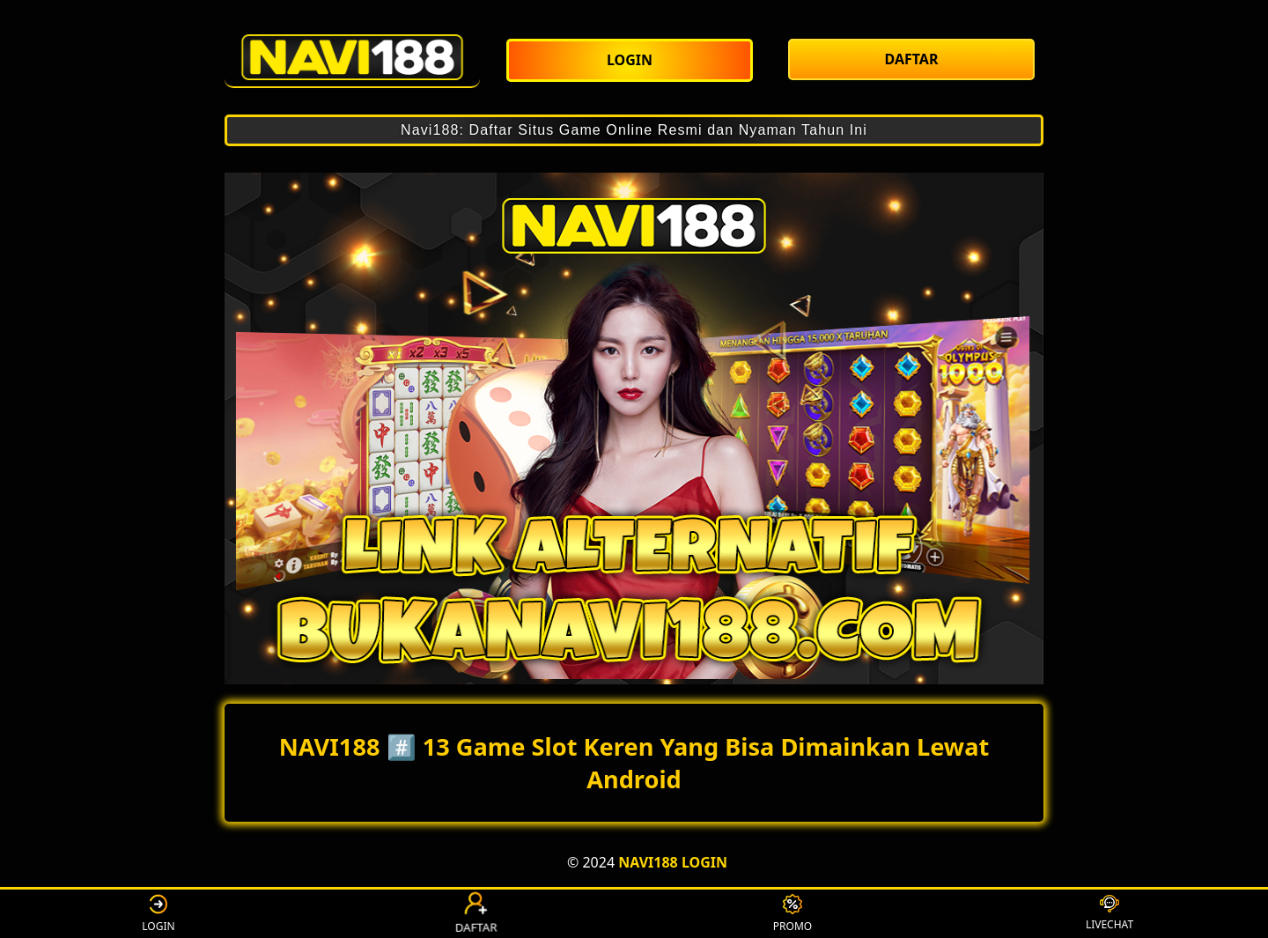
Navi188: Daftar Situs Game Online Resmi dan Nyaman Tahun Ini (634, 129)
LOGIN (158, 914)
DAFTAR (475, 913)
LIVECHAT (1109, 913)
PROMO (792, 914)
